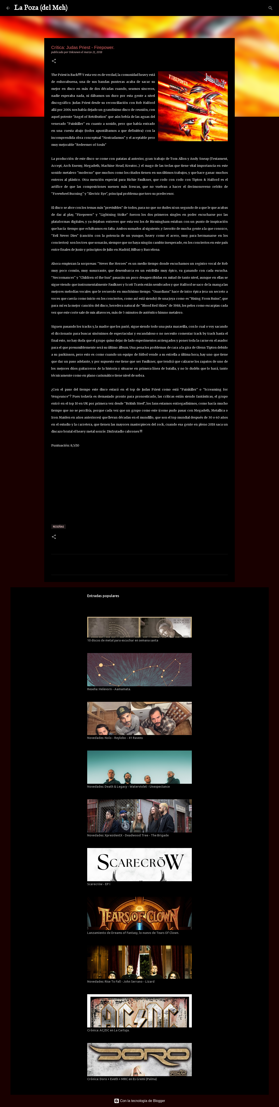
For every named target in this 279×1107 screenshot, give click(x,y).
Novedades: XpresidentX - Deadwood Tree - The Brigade (128, 835)
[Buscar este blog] (251, 8)
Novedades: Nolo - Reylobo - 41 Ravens (115, 738)
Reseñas (58, 526)
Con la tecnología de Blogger (139, 1101)
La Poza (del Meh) (41, 7)
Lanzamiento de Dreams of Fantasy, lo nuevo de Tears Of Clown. (133, 933)
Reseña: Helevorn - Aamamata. (109, 689)
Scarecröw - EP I (98, 884)
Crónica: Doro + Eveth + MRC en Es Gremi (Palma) (122, 1079)
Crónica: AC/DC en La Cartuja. (108, 1030)
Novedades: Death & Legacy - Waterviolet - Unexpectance (128, 786)
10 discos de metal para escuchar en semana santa (122, 640)
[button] (53, 61)
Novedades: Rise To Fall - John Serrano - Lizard (121, 981)
